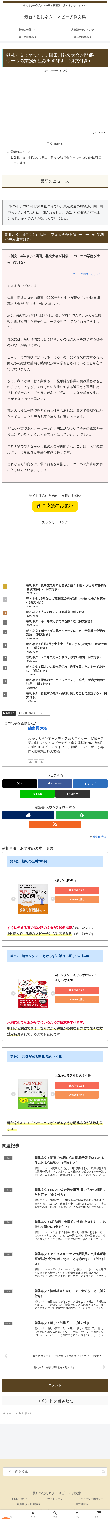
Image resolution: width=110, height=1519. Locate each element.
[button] (72, 794)
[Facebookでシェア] (55, 784)
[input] (55, 1472)
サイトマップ (55, 1499)
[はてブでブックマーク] (90, 784)
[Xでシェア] (19, 784)
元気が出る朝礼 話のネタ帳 (73, 1076)
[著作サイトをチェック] (30, 762)
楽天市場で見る (77, 891)
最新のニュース (20, 152)
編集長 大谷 (38, 728)
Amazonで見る (77, 900)
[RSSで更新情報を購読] (41, 762)
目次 (49, 143)
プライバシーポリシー (90, 1499)
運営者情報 (81, 1504)
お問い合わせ (19, 1499)
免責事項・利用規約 (28, 1504)
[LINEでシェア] (37, 794)
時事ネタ (9, 713)
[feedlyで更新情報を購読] (36, 762)
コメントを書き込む (55, 1401)
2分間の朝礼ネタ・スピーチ (34, 713)
